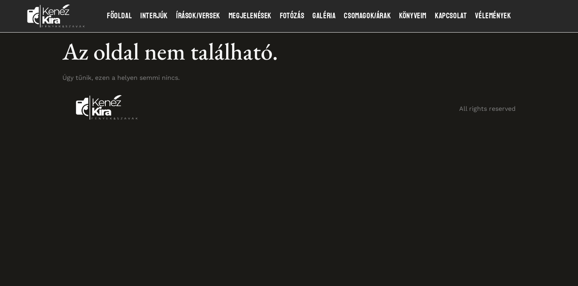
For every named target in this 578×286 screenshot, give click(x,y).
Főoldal (119, 16)
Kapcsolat (451, 16)
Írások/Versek (198, 16)
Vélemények (493, 16)
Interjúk (154, 16)
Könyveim (413, 16)
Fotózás (292, 16)
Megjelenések (250, 16)
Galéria (324, 16)
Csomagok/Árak (367, 16)
